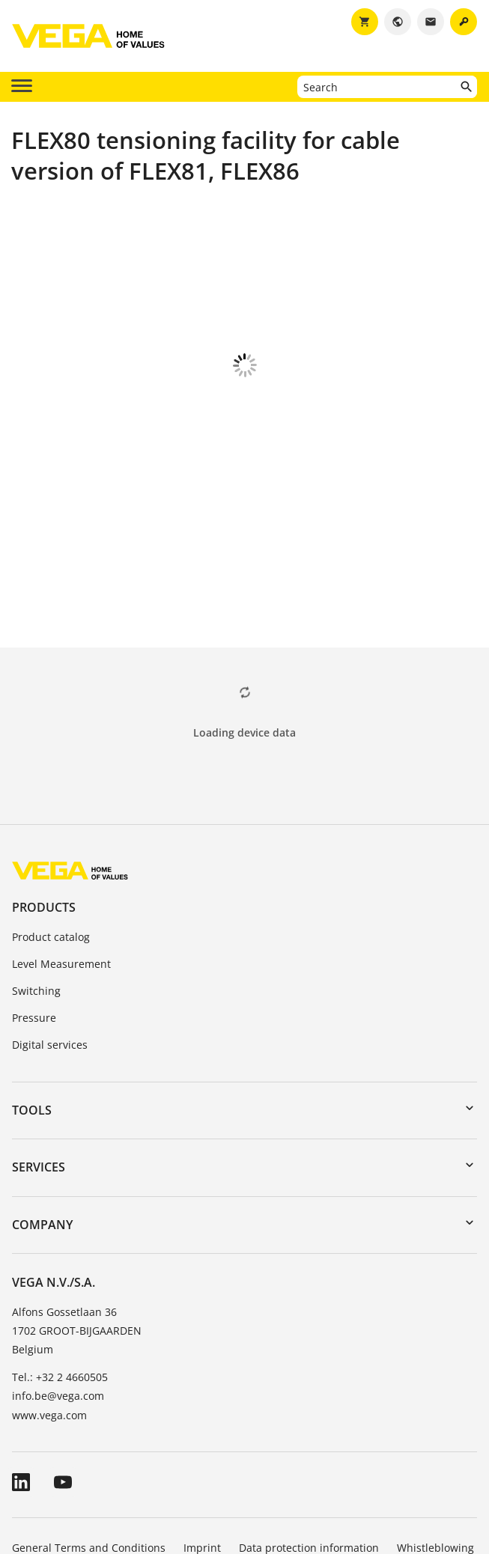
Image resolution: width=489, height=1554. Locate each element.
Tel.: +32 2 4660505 (60, 1294)
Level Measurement (61, 881)
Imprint (202, 1464)
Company (42, 1141)
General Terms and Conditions (88, 1464)
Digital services (50, 961)
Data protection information (309, 1464)
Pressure (34, 934)
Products (44, 824)
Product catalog (51, 854)
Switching (36, 908)
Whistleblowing (435, 1464)
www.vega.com (49, 1332)
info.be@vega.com (58, 1312)
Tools (32, 1027)
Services (38, 1084)
